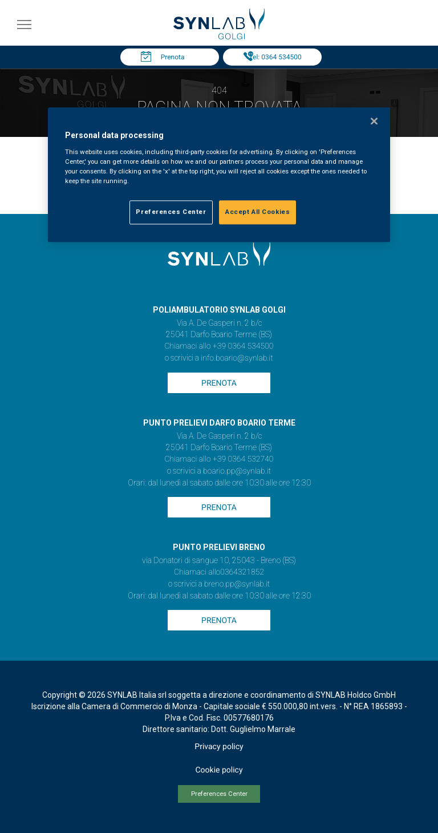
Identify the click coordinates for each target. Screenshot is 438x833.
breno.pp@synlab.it (237, 584)
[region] (219, 174)
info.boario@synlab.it (237, 358)
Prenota (173, 57)
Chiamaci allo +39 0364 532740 (218, 459)
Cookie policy (218, 770)
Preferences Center (219, 794)
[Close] (374, 121)
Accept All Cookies (257, 212)
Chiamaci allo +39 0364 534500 (218, 346)
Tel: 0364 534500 (275, 57)
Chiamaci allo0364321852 (219, 572)
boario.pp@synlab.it (237, 471)
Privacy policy (218, 746)
